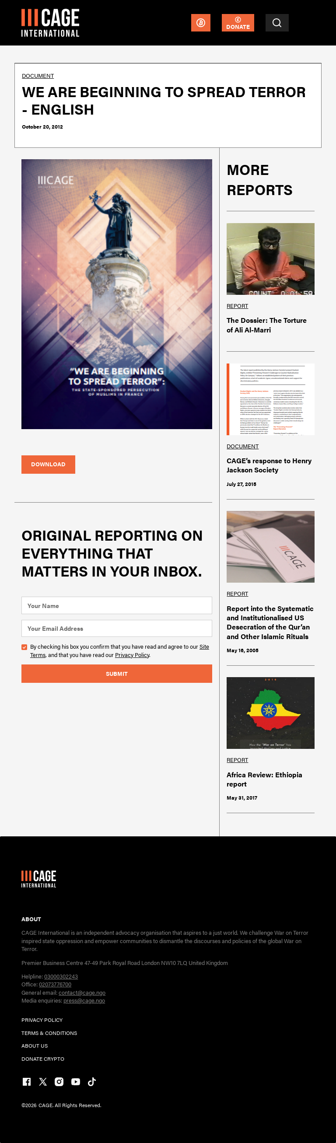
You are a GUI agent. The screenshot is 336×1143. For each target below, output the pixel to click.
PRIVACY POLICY (42, 1019)
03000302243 (61, 976)
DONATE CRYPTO (42, 1058)
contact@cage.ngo (82, 992)
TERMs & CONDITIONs (49, 1032)
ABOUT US (34, 1045)
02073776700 (55, 984)
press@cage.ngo (84, 1000)
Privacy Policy (132, 654)
